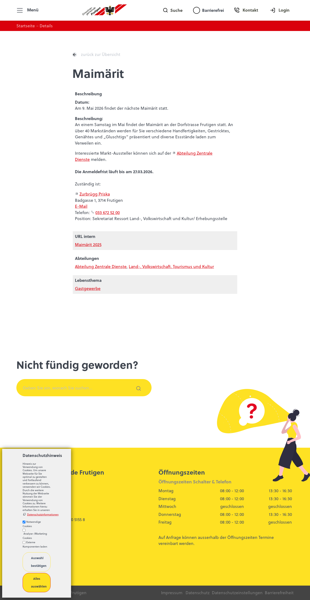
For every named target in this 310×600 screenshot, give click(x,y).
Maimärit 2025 (88, 244)
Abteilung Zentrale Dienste (101, 266)
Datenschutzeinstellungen (237, 592)
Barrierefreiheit (279, 592)
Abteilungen (87, 258)
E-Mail (81, 206)
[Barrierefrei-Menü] (196, 10)
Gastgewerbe (88, 288)
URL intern (85, 236)
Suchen (136, 394)
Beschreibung (88, 94)
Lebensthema (88, 280)
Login (284, 10)
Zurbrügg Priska (94, 194)
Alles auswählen (39, 582)
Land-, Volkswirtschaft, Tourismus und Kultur (171, 266)
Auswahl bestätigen (38, 562)
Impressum (171, 592)
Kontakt (250, 10)
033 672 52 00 (107, 212)
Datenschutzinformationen (39, 514)
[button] (19, 10)
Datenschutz (198, 592)
